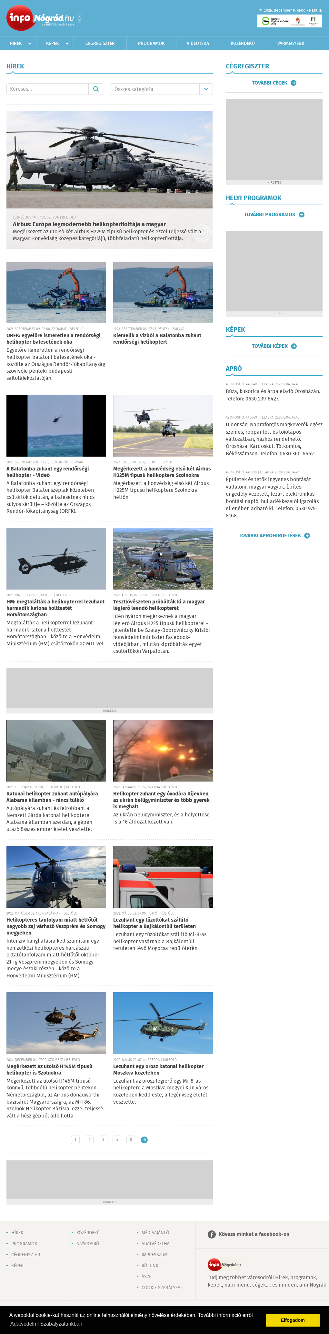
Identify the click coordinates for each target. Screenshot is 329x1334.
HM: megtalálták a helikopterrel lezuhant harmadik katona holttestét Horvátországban (55, 608)
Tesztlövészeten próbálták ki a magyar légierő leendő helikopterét (159, 605)
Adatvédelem (156, 1244)
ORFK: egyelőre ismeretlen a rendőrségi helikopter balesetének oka (53, 339)
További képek (270, 346)
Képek (52, 43)
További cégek (269, 83)
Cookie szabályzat (162, 1287)
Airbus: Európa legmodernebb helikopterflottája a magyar (89, 224)
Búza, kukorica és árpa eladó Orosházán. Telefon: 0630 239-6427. (273, 395)
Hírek (16, 43)
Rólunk (150, 1265)
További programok (269, 214)
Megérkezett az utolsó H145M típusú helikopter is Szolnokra (49, 1070)
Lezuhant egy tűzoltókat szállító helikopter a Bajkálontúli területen (154, 923)
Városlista (79, 18)
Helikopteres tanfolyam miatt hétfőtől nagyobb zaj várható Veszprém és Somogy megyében (55, 926)
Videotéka (198, 43)
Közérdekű (243, 43)
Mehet (95, 89)
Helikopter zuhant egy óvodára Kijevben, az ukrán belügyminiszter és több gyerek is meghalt (161, 800)
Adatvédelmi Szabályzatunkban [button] (46, 1324)
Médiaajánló (155, 1233)
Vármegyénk (290, 43)
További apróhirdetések (270, 536)
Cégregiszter (100, 43)
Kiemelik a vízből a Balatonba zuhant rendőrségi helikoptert (157, 339)
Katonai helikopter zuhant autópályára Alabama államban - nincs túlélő (52, 797)
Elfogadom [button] (293, 1320)
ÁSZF (146, 1276)
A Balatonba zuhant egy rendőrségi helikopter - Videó (47, 472)
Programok (151, 43)
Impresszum (155, 1254)
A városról (89, 1244)
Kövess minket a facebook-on (254, 1234)
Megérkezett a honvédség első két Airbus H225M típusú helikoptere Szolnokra (162, 472)
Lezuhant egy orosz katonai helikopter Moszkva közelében (158, 1070)
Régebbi (144, 1140)
